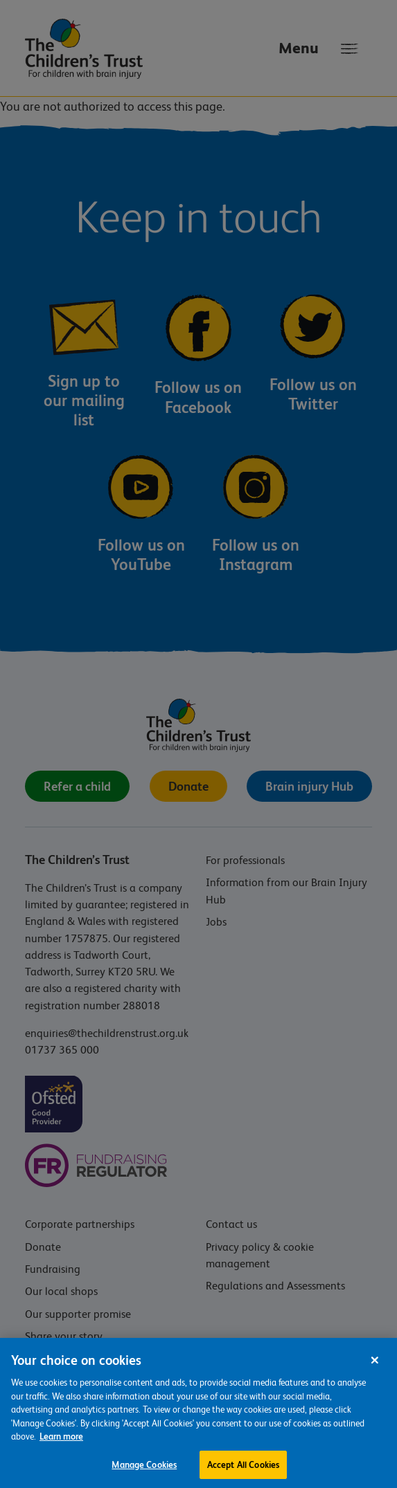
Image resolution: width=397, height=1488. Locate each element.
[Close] (375, 1368)
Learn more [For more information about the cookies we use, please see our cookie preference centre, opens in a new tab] (61, 1445)
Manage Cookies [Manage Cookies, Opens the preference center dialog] (144, 1473)
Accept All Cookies (243, 1473)
